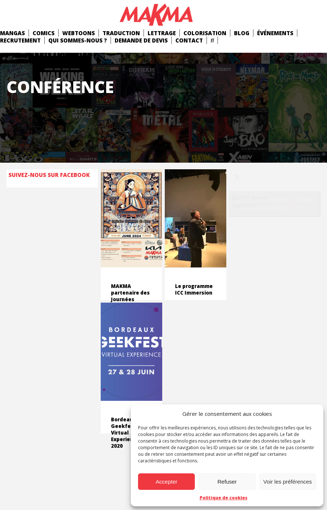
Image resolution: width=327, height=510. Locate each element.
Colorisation (204, 33)
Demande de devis (141, 40)
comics (44, 33)
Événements (275, 33)
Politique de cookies (224, 498)
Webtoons (78, 33)
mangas (12, 33)
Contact (189, 40)
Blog (241, 33)
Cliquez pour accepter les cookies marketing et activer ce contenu (275, 204)
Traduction (121, 33)
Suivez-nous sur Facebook (49, 174)
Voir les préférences (287, 481)
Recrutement (20, 40)
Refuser (227, 481)
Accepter (166, 481)
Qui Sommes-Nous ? (77, 40)
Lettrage (162, 33)
